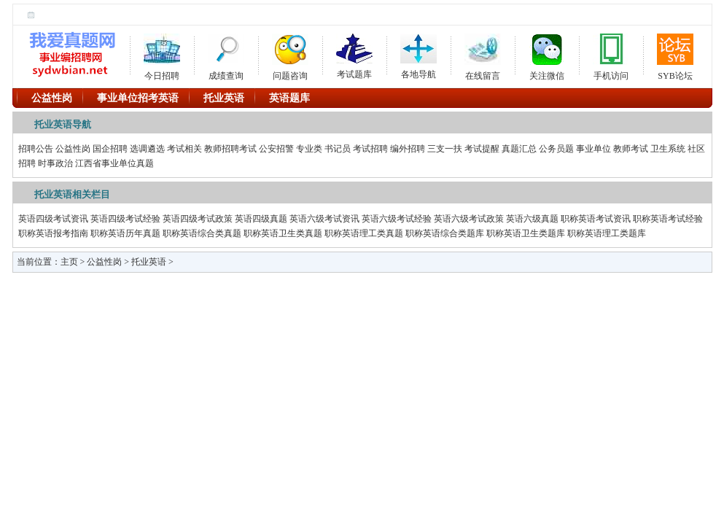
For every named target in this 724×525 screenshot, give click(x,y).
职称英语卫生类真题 (283, 233)
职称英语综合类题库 (444, 233)
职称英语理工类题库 (606, 233)
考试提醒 (481, 149)
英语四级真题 (261, 219)
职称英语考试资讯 (596, 219)
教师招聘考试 (230, 149)
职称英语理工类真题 (363, 233)
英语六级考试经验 (397, 219)
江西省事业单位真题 (114, 163)
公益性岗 (72, 149)
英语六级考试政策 (469, 219)
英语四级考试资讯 (53, 219)
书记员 (337, 149)
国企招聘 (110, 149)
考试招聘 (370, 149)
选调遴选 (147, 149)
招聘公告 (35, 149)
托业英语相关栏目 (72, 194)
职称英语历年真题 (125, 233)
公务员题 (556, 149)
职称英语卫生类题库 (525, 233)
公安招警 (276, 149)
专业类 (309, 149)
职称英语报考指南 (53, 233)
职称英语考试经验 (668, 219)
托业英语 (148, 262)
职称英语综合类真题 (202, 233)
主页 (69, 262)
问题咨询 (290, 55)
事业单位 (593, 149)
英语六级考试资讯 (324, 219)
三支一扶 (444, 149)
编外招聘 (407, 149)
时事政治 (55, 163)
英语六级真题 (532, 219)
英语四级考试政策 (198, 219)
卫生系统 (667, 149)
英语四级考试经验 (125, 219)
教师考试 (630, 149)
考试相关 (184, 149)
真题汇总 (519, 149)
